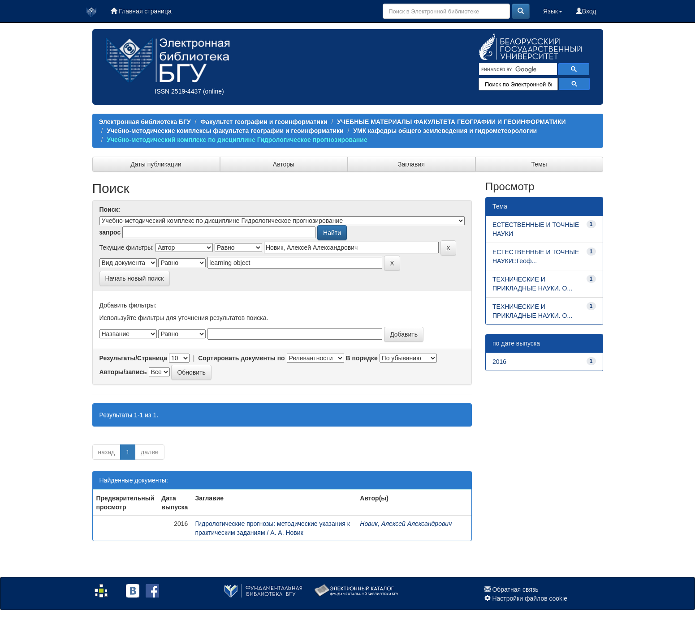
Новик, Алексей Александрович (406, 523)
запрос (110, 232)
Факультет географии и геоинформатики (263, 121)
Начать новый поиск (134, 278)
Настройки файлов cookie (529, 598)
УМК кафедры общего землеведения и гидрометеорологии (445, 130)
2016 (499, 361)
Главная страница (141, 11)
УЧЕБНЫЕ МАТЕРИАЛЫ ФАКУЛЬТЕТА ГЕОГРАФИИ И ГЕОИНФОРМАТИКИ (451, 121)
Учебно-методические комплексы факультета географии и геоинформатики (225, 130)
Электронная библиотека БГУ (145, 121)
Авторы (283, 164)
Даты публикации (155, 164)
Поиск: (110, 209)
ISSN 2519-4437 (178, 91)
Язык (552, 11)
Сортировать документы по (241, 358)
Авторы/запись (123, 372)
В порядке (361, 358)
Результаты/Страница (133, 358)
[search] (517, 69)
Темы (539, 164)
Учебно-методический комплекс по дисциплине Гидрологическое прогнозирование (237, 139)
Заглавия (411, 164)
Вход (586, 11)
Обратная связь (515, 589)
